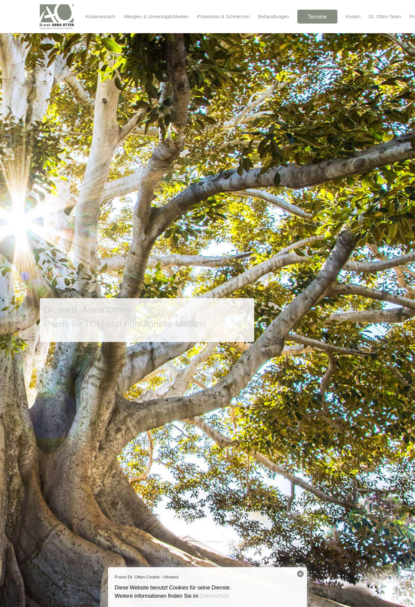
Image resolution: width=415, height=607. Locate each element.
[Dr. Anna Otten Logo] (57, 16)
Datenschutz (215, 596)
